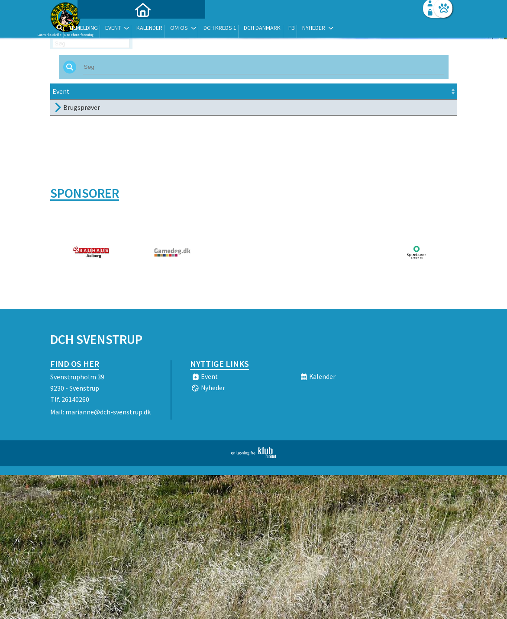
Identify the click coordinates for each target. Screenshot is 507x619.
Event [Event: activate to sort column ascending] (61, 91)
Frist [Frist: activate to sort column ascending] (217, 91)
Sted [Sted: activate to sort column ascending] (250, 91)
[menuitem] (104, 29)
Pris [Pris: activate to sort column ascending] (343, 91)
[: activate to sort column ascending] (436, 91)
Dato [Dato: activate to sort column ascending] (152, 91)
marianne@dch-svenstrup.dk (108, 411)
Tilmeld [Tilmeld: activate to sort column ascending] (382, 91)
